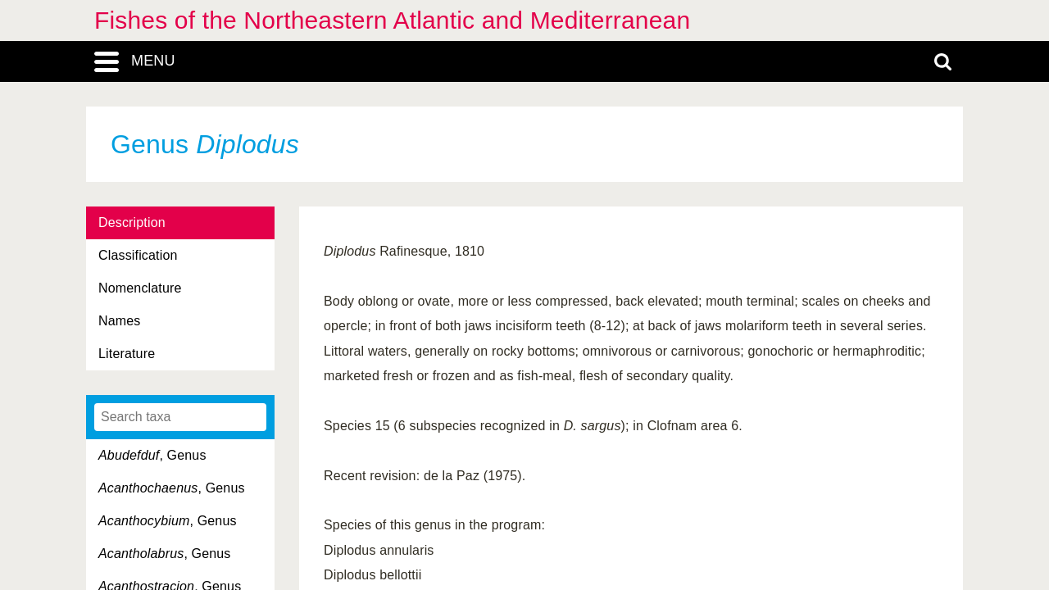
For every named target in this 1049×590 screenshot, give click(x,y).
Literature (126, 354)
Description (132, 222)
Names (119, 321)
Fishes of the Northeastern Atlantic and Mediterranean (392, 20)
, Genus (152, 455)
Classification (138, 255)
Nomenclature (140, 288)
